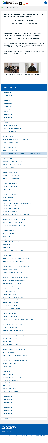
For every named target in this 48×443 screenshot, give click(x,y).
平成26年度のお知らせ (8, 396)
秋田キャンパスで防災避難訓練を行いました (11, 239)
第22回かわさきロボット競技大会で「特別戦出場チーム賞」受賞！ (15, 277)
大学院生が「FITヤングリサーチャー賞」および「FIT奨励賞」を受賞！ (16, 258)
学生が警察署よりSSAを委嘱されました (10, 369)
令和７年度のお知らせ (8, 95)
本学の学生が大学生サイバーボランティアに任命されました (14, 324)
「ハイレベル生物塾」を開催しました (10, 131)
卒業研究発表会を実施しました (8, 136)
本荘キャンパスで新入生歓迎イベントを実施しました (13, 377)
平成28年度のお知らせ (8, 120)
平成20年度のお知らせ (8, 413)
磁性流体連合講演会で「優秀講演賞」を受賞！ (11, 194)
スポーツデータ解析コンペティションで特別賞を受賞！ (13, 145)
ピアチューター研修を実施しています (10, 305)
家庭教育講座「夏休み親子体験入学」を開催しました (13, 283)
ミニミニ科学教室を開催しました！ (9, 158)
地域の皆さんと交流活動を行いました (10, 322)
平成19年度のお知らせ (8, 416)
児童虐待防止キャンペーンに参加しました (11, 186)
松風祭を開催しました (7, 247)
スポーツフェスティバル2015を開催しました (11, 308)
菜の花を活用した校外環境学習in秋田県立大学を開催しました (14, 205)
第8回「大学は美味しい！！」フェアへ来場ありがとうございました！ (16, 355)
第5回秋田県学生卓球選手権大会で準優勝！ (11, 181)
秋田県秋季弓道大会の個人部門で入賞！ (10, 172)
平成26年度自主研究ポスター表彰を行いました (11, 338)
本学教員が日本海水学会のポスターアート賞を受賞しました (14, 349)
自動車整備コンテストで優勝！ (8, 233)
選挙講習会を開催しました (8, 200)
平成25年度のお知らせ (8, 399)
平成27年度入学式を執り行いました (9, 388)
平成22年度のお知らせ (8, 407)
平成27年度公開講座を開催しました (9, 197)
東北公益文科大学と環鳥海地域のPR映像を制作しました (13, 169)
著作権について (18, 435)
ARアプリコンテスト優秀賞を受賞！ (9, 352)
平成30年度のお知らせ (8, 114)
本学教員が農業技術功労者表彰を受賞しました (11, 150)
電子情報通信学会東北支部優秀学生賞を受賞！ (11, 394)
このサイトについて (6, 435)
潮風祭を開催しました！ (7, 236)
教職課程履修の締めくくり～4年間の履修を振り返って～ (13, 164)
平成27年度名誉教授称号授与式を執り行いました (12, 344)
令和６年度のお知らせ (8, 98)
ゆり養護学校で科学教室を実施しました (10, 294)
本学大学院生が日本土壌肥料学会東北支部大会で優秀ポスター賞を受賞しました (18, 319)
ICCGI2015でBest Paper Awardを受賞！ (10, 211)
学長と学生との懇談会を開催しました (10, 147)
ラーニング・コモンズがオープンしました (11, 125)
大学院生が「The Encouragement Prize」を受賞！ (13, 192)
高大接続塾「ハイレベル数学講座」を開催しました (12, 128)
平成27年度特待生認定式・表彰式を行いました (11, 358)
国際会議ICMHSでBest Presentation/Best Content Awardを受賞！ (16, 139)
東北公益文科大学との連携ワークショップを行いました (13, 250)
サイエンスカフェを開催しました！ (9, 291)
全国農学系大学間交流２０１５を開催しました (11, 269)
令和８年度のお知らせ (8, 92)
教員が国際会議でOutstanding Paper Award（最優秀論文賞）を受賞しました (17, 266)
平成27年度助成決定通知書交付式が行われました (12, 333)
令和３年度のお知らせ (8, 106)
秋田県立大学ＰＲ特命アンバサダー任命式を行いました (13, 297)
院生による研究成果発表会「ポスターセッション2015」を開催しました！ (17, 214)
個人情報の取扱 (24, 435)
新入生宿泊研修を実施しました (8, 371)
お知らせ (6, 7)
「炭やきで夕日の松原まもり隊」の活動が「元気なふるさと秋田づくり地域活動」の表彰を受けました (22, 153)
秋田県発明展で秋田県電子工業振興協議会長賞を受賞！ (13, 228)
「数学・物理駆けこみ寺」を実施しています (11, 363)
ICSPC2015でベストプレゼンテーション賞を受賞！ (12, 161)
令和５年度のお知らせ (8, 100)
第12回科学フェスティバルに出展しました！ (11, 178)
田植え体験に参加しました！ (8, 341)
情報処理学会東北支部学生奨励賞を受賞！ (11, 380)
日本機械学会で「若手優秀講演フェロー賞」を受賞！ (13, 217)
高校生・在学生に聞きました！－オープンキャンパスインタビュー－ (16, 299)
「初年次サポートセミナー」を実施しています (11, 175)
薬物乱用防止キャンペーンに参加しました (11, 316)
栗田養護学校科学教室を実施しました (10, 264)
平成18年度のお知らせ (8, 418)
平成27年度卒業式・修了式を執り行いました (11, 134)
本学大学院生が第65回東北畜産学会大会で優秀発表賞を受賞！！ (15, 280)
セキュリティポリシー (31, 435)
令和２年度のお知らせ (8, 109)
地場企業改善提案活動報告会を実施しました (11, 156)
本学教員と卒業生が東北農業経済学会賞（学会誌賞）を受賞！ (14, 272)
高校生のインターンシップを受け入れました (11, 302)
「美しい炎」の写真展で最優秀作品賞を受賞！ (11, 208)
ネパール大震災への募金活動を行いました (11, 311)
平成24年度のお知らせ (8, 402)
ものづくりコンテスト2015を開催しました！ (11, 183)
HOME (2, 7)
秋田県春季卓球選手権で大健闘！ (9, 374)
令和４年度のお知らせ (8, 103)
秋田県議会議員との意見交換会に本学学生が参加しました (14, 330)
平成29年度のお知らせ (8, 117)
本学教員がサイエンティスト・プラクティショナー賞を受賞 (14, 219)
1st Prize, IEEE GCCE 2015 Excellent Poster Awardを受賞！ (14, 225)
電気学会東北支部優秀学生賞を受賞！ (10, 382)
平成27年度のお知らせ (14, 7)
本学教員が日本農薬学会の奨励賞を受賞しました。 (12, 391)
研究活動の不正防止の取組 (40, 435)
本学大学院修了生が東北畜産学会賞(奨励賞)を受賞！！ (13, 275)
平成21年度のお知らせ (8, 410)
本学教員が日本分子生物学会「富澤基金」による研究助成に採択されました (17, 203)
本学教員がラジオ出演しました (8, 385)
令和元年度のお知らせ (8, 111)
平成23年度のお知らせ (8, 405)
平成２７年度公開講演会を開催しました (10, 230)
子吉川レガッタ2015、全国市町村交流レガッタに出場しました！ (15, 252)
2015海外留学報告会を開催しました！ (10, 167)
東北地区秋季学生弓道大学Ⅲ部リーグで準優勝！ (12, 241)
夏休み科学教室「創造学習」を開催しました (11, 286)
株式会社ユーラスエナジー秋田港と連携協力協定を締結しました (15, 360)
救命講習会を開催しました (8, 255)
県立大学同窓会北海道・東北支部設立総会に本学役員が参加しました (16, 335)
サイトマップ (13, 435)
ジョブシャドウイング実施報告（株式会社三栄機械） (13, 142)
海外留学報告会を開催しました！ (9, 366)
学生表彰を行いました (7, 189)
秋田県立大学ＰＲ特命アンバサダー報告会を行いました (13, 222)
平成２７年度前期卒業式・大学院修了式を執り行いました (14, 261)
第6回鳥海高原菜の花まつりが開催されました (11, 347)
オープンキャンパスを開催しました (9, 313)
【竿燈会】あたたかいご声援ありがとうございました (13, 288)
